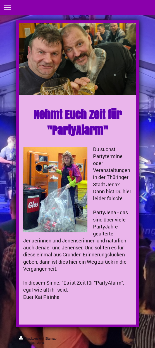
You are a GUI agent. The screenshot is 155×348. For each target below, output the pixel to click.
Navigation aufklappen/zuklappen (77, 7)
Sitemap (50, 338)
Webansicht (128, 342)
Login (132, 337)
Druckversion (31, 338)
